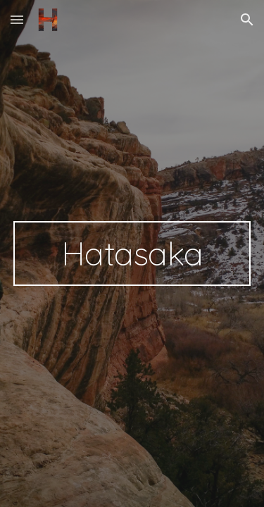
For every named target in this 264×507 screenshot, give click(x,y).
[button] (17, 19)
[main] (132, 253)
